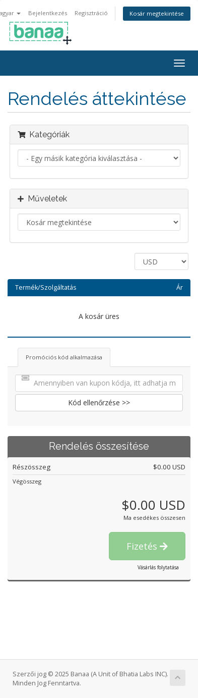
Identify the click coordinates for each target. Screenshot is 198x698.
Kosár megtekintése (156, 13)
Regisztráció (91, 13)
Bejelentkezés (47, 13)
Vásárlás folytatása (158, 567)
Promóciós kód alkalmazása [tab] (64, 357)
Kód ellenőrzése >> (99, 402)
